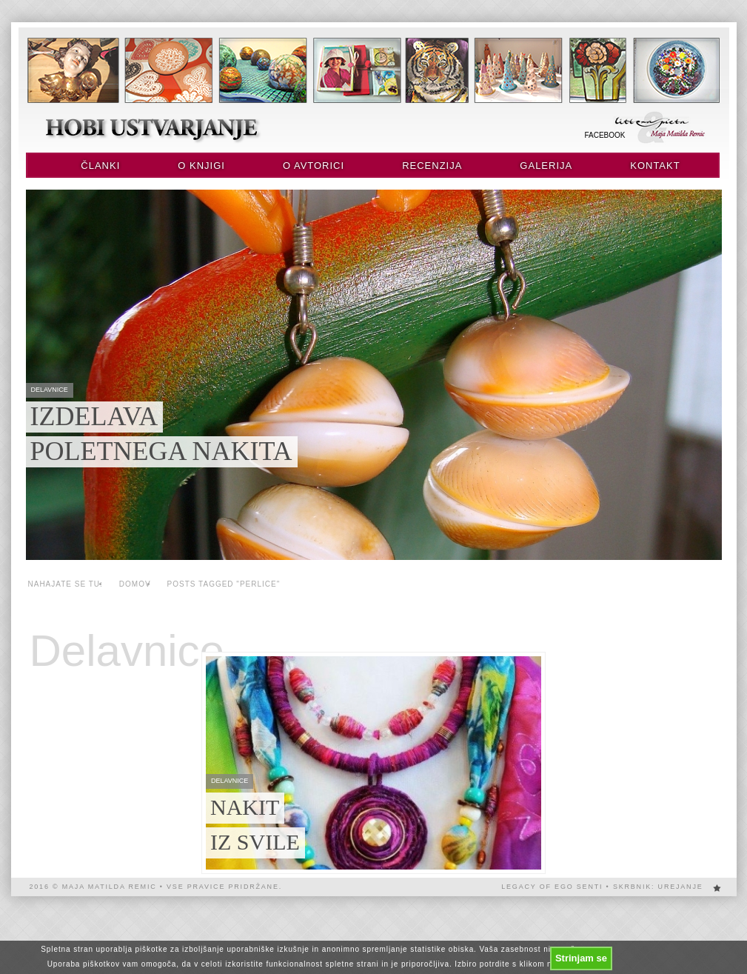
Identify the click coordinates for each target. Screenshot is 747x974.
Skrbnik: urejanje (658, 886)
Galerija (546, 165)
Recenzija (432, 165)
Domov (135, 584)
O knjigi (201, 165)
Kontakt (655, 165)
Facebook (605, 135)
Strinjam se (581, 958)
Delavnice (127, 651)
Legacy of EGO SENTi (552, 886)
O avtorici (313, 165)
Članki (100, 165)
